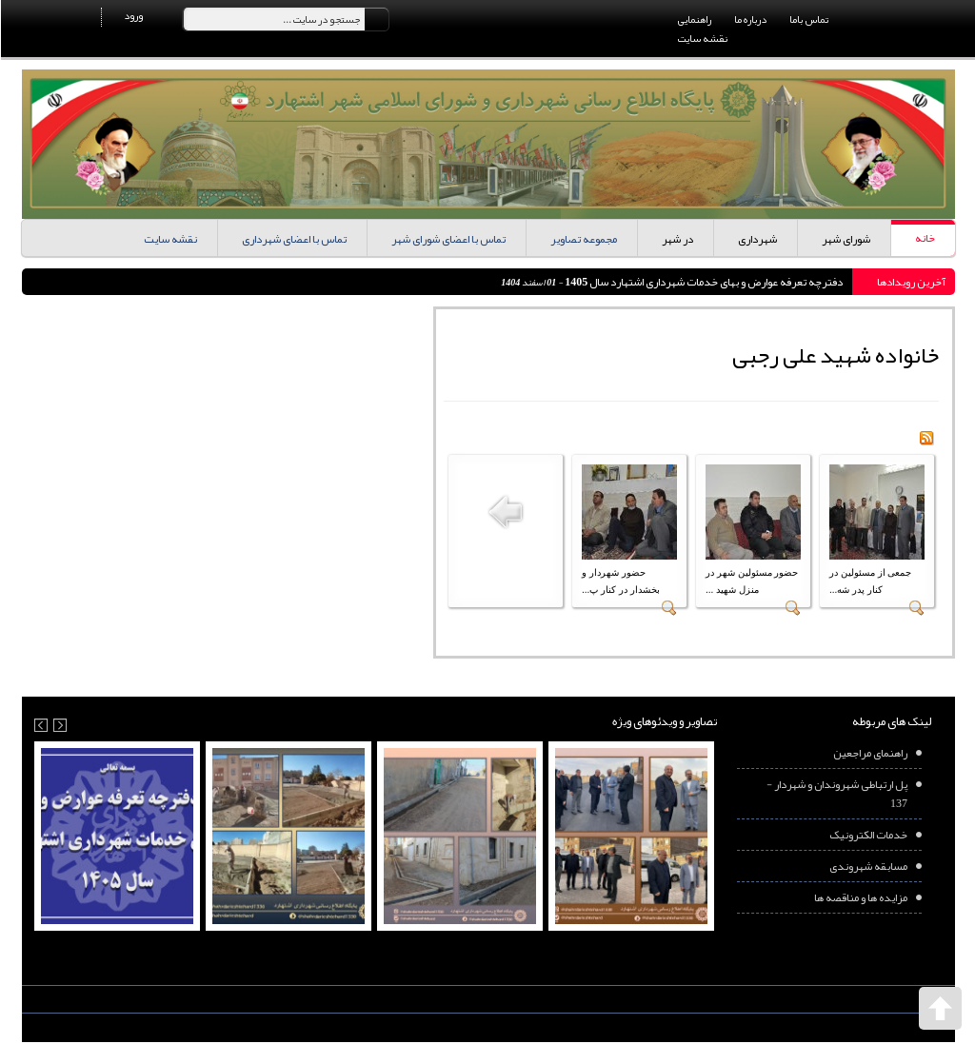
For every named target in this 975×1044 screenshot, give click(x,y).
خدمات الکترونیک (867, 834)
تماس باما (807, 19)
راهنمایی (693, 19)
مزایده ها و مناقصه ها (859, 897)
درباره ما (749, 19)
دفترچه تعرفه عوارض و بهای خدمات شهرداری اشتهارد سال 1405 (702, 281)
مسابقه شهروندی (867, 866)
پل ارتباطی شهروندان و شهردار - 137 (836, 794)
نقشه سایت (701, 38)
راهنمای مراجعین (869, 752)
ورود (132, 15)
